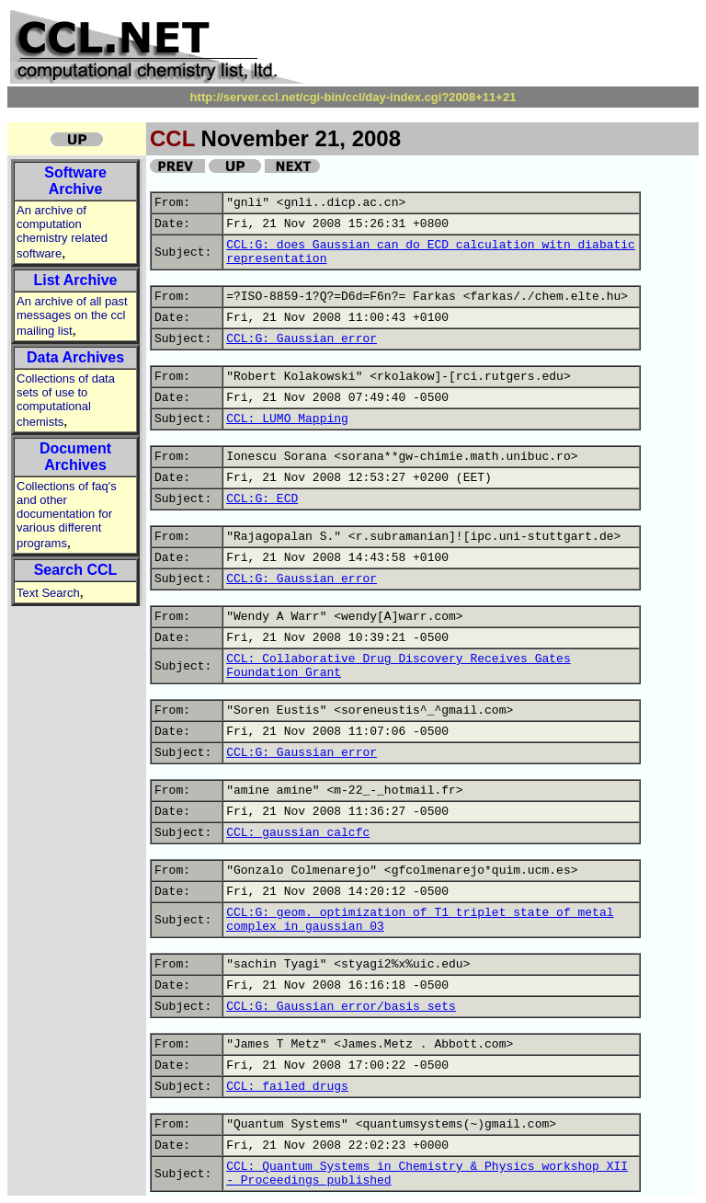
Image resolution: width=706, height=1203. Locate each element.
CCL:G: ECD (262, 499)
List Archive (76, 280)
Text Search (48, 593)
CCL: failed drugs (287, 1087)
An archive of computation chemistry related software (62, 231)
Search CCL (76, 570)
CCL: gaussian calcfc (298, 833)
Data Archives (75, 357)
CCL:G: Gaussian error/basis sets (341, 1007)
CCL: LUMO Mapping (287, 419)
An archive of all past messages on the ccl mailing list (72, 316)
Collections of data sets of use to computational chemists (66, 400)
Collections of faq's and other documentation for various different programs (67, 514)
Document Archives (75, 457)
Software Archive (75, 181)
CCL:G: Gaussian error (301, 339)
